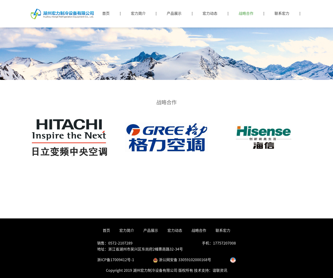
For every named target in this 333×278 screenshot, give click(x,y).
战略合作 (198, 230)
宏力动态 (174, 230)
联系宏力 (223, 230)
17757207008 (224, 243)
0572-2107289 (120, 243)
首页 (106, 230)
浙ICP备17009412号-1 (115, 260)
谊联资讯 (220, 270)
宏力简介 (126, 230)
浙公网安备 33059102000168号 (182, 260)
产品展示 (150, 230)
